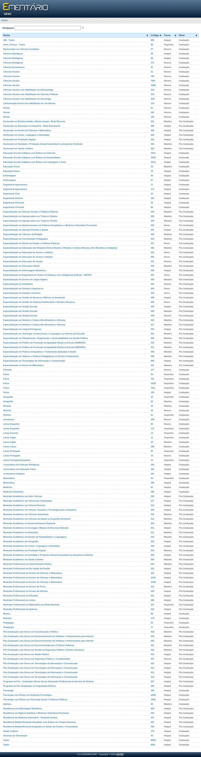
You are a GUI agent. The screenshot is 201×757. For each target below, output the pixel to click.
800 (152, 40)
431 (152, 261)
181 (152, 198)
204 (152, 523)
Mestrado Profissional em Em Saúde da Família (26, 568)
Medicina (7, 487)
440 (152, 338)
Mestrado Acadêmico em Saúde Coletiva (23, 559)
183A (153, 699)
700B (153, 85)
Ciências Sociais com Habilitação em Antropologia (28, 90)
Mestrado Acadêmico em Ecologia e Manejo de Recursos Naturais (36, 528)
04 (152, 478)
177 (152, 370)
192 (152, 117)
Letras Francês (10, 433)
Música (6, 613)
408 (152, 726)
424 (152, 333)
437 (152, 659)
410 (152, 342)
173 (152, 62)
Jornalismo (8, 419)
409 (152, 361)
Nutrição (7, 618)
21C (153, 94)
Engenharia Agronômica (15, 184)
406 (152, 270)
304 (152, 144)
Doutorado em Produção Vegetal (19, 139)
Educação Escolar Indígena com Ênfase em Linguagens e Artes (34, 162)
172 (152, 428)
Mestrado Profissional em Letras (19, 600)
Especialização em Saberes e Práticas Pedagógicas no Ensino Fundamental (41, 356)
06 (152, 175)
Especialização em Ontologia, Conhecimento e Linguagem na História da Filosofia (44, 333)
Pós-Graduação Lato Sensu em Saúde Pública (26, 654)
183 (152, 690)
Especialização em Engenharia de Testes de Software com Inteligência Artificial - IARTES (47, 275)
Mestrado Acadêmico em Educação (20, 532)
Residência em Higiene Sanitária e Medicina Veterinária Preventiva (36, 713)
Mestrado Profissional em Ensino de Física (24, 586)
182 (152, 112)
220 (152, 591)
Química (7, 704)
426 (152, 302)
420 (152, 641)
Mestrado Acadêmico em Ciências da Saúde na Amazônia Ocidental (36, 519)
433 (152, 266)
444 (152, 212)
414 (152, 677)
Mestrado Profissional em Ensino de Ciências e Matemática (32, 573)
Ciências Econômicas (14, 67)
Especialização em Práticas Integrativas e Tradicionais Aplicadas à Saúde (39, 352)
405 (152, 708)
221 (152, 595)
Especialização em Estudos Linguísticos (23, 288)
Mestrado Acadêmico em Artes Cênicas (22, 496)
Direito (6, 108)
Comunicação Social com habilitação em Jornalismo (29, 103)
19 (152, 166)
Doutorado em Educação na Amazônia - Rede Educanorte (31, 126)
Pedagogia (8, 623)
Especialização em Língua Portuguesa (22, 329)
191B (153, 157)
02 (152, 67)
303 (152, 148)
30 (152, 735)
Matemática (9, 478)
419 (152, 636)
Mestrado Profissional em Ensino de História (25, 591)
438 (152, 216)
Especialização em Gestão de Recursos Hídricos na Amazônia (34, 297)
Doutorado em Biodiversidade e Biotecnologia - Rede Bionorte (34, 121)
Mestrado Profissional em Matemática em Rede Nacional (31, 604)
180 (152, 492)
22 (152, 397)
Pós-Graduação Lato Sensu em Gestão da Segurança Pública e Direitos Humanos (43, 650)
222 (152, 568)
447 (152, 717)
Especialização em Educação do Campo (23, 261)
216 (152, 514)
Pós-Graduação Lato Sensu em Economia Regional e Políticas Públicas (38, 645)
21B (153, 99)
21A (153, 90)
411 (152, 347)
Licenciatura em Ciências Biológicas (21, 464)
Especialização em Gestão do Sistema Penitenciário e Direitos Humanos (39, 302)
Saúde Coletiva (10, 731)
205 (152, 559)
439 (152, 221)
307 (152, 681)
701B (153, 383)
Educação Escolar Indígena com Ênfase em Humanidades (32, 157)
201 (152, 528)
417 (152, 324)
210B (153, 582)
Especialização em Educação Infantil (21, 266)
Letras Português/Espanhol (16, 460)
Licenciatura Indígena (14, 473)
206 (152, 510)
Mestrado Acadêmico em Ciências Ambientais (26, 514)
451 (152, 275)
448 (152, 297)
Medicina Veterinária (13, 492)
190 (152, 482)
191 (152, 473)
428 (152, 225)
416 (152, 320)
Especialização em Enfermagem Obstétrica (24, 270)
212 (152, 519)
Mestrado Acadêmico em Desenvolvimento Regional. (29, 523)
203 (152, 550)
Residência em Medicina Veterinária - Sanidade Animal (30, 717)
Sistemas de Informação (15, 735)
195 (152, 469)
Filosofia (7, 370)
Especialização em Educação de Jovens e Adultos (28, 252)
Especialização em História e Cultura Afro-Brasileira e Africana (34, 320)
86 (152, 58)
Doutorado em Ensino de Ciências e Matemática (27, 130)
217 (152, 501)
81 (152, 487)
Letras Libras (9, 446)
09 (152, 401)
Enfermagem (9, 175)
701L (153, 388)
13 (152, 433)
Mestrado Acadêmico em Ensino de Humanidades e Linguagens (35, 537)
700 (152, 76)
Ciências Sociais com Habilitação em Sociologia (27, 99)
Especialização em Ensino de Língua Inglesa (25, 279)
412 (152, 672)
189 (152, 419)
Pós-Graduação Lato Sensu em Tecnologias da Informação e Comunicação (40, 663)
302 (152, 139)
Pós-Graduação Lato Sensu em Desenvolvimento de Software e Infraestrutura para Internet (48, 636)
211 (152, 532)
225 (152, 686)
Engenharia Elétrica (13, 198)
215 (152, 537)
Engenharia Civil (11, 193)
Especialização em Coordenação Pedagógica (25, 239)
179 (152, 618)
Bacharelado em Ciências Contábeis (21, 49)
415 (152, 663)
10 (152, 406)
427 (152, 243)
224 (152, 564)
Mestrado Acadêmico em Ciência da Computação (27, 501)
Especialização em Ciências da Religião (23, 234)
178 (152, 731)
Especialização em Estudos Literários (22, 293)
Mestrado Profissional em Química (20, 609)
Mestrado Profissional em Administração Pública (27, 564)
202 (152, 546)
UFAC (7, 14)
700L (153, 81)
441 (152, 365)
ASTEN (119, 754)
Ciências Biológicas (13, 53)
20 (152, 53)
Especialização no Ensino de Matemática (23, 365)
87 (152, 180)
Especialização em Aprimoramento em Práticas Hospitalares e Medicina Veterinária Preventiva (50, 225)
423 (152, 654)
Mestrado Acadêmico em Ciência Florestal (24, 505)
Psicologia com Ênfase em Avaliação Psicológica (27, 695)
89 (152, 44)
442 (152, 248)
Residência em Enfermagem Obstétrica (22, 708)
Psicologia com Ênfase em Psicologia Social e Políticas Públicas (35, 699)
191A (153, 162)
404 (152, 306)
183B (153, 695)
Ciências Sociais (11, 71)
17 (152, 627)
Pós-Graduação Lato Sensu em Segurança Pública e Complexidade (36, 659)
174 (152, 189)
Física (6, 374)
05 (152, 451)
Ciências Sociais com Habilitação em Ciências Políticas (30, 94)
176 (152, 103)
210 (152, 573)
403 (152, 239)
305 (152, 135)
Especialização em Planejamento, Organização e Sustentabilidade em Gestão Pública (45, 338)
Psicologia (8, 690)
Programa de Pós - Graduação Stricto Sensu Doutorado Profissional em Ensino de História (48, 681)
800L (153, 744)
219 (152, 541)
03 (152, 623)
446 (152, 356)
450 (152, 257)
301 (152, 121)
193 (152, 392)
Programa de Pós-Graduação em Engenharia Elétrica (29, 686)
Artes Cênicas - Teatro (14, 44)
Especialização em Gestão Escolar (20, 306)
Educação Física (11, 166)
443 (152, 713)
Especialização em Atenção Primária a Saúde (25, 230)
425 (152, 234)
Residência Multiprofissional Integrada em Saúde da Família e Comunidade (40, 726)
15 (152, 455)
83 (152, 704)
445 (152, 279)
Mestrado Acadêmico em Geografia (20, 541)
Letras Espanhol (11, 424)
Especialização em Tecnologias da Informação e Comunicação (34, 361)
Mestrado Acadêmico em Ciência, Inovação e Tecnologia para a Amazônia (39, 510)
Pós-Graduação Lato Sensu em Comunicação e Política (30, 632)
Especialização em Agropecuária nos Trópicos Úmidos (30, 216)
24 (152, 410)
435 (152, 352)
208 (152, 600)
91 (152, 415)
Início (4, 20)
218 (152, 496)
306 (152, 126)
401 (152, 230)
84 (152, 374)
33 (152, 202)
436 (152, 311)
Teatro (6, 740)
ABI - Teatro (9, 40)
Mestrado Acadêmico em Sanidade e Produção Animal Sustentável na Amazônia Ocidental (48, 555)
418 (152, 632)
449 (152, 315)
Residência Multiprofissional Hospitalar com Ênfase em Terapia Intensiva (39, 722)
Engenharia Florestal (13, 202)
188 (152, 446)
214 (152, 505)
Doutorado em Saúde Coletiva (18, 148)
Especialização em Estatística (18, 284)
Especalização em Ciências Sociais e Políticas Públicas (30, 212)
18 (152, 171)
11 (152, 184)
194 (152, 464)
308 (152, 130)
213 (152, 586)
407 (152, 722)
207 (152, 604)
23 (152, 193)
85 (152, 207)
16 (152, 442)
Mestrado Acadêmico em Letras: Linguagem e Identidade (31, 546)
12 (152, 437)
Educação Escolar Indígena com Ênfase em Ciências (29, 153)
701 (152, 379)
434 (152, 284)
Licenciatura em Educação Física (19, 469)
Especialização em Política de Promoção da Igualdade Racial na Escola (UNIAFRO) (44, 342)
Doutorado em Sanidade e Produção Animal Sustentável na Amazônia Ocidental (42, 144)
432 (152, 252)
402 (152, 329)
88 (152, 613)
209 (152, 555)
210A (153, 577)
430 (152, 293)
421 (152, 645)
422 (152, 650)
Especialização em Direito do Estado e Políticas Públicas (31, 243)
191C (153, 153)
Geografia (8, 397)
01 (152, 108)
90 (152, 424)
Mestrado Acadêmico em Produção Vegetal (24, 550)
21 (152, 71)
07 (152, 49)
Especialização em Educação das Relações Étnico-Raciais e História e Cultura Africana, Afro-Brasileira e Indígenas (60, 248)
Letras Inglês (9, 437)
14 (152, 460)
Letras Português (11, 451)
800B (153, 740)
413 (152, 668)
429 (152, 288)
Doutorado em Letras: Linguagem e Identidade (26, 135)
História (7, 406)
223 (152, 609)
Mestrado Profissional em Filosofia (20, 595)
